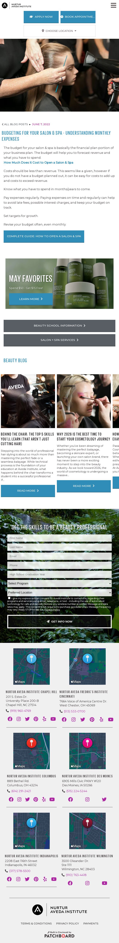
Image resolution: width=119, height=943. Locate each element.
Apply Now (41, 16)
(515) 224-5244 (76, 791)
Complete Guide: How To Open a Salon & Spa (44, 236)
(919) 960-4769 (20, 711)
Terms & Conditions (36, 923)
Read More (28, 490)
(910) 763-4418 (76, 875)
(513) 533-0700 (74, 711)
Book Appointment (78, 16)
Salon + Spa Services (60, 340)
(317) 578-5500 (19, 871)
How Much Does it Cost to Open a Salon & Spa (38, 162)
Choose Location (59, 30)
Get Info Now (59, 621)
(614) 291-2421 (21, 791)
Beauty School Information (59, 325)
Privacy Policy (52, 609)
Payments (90, 923)
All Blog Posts (15, 124)
